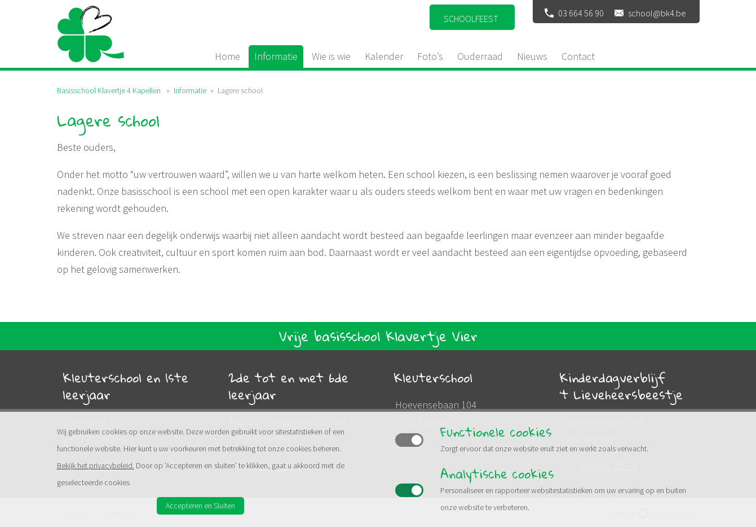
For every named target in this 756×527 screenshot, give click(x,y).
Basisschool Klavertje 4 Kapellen (109, 90)
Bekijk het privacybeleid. (95, 465)
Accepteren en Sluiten (200, 505)
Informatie (190, 90)
